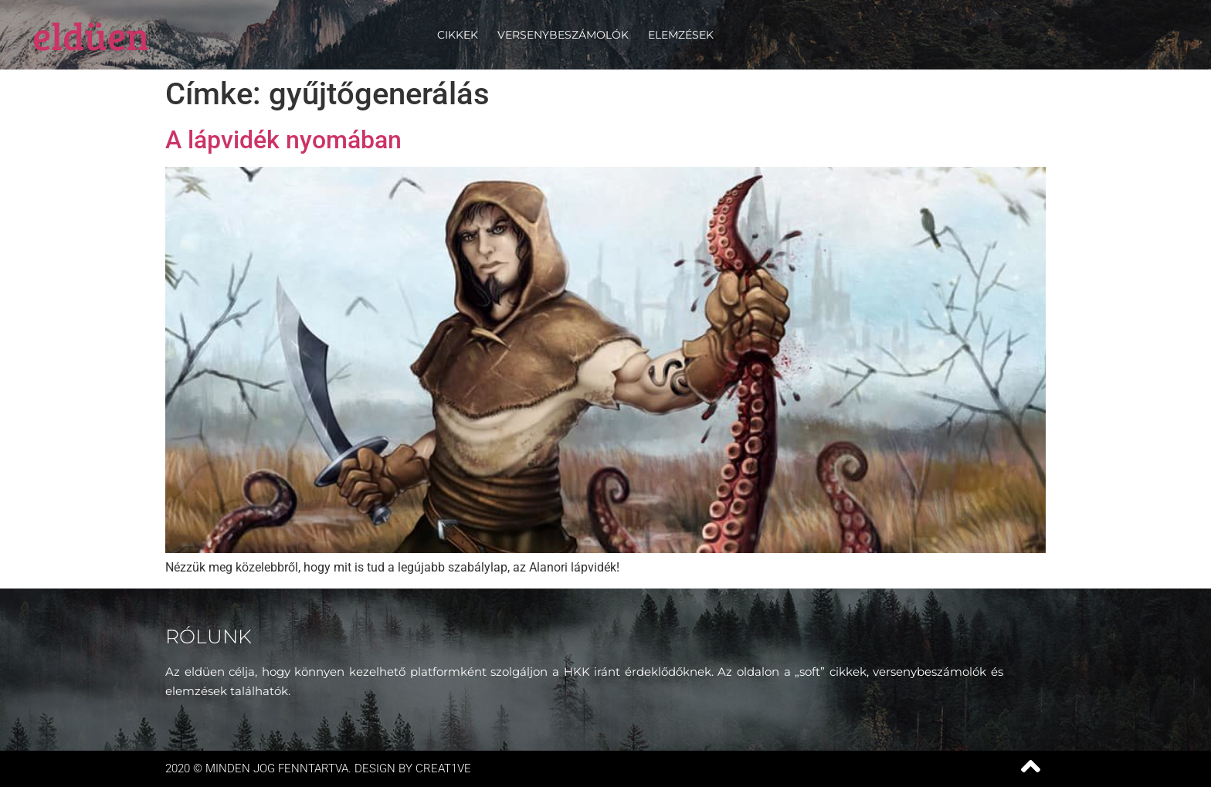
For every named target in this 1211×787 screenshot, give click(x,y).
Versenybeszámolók (563, 35)
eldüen (90, 34)
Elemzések (681, 35)
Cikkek (457, 35)
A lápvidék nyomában (283, 139)
